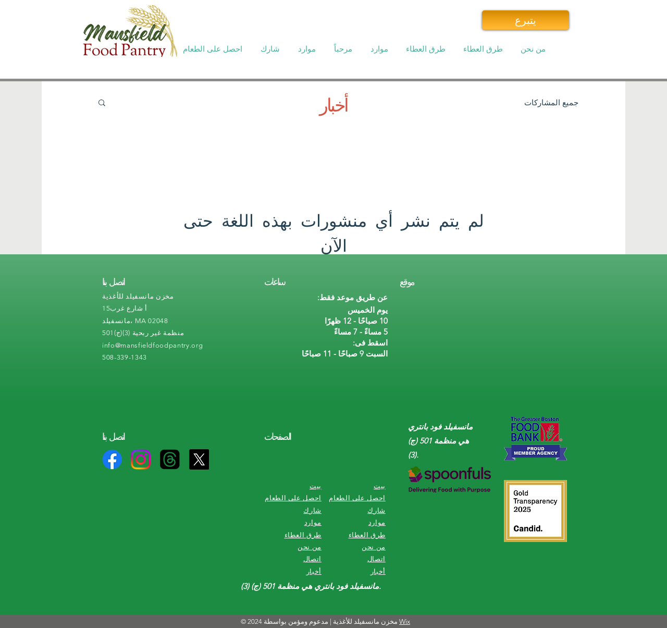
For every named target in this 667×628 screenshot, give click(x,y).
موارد (313, 522)
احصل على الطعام (293, 498)
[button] (213, 49)
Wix (404, 621)
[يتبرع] (525, 20)
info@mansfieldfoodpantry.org (152, 345)
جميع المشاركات (551, 102)
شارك (312, 510)
